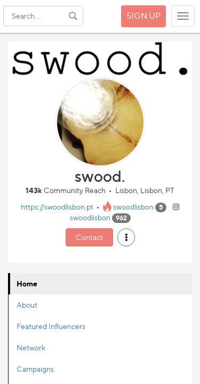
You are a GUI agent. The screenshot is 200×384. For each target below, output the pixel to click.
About (27, 304)
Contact (89, 237)
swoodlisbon (133, 206)
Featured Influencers (51, 326)
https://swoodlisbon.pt (57, 206)
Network (31, 347)
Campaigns (35, 368)
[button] (126, 237)
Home (27, 283)
